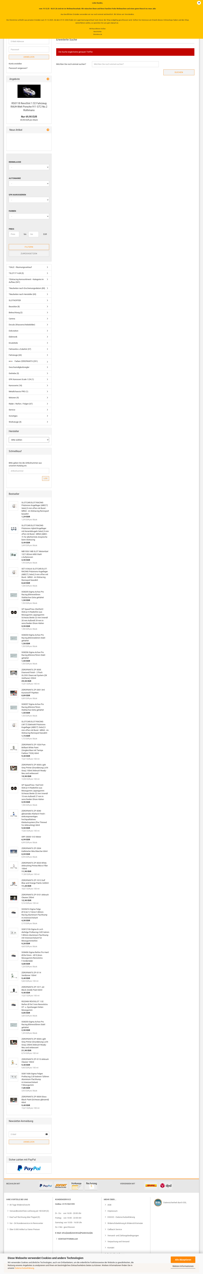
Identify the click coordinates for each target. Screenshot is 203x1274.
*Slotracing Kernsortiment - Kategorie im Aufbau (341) (26, 282)
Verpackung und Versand (118, 1243)
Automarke (15, 180)
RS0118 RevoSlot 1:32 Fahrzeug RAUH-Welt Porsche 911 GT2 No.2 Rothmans (29, 108)
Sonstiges (13, 417)
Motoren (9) (14, 399)
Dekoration (13, 332)
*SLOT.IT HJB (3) (16, 275)
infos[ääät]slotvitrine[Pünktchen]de (77, 1234)
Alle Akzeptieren (183, 1259)
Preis (11, 230)
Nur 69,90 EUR (29, 118)
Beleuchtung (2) (16, 314)
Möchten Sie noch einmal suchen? (71, 66)
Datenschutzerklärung (24, 1268)
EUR (44, 236)
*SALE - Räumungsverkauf (20, 269)
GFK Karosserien (17, 196)
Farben (12, 213)
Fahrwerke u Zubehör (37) (20, 350)
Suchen (179, 74)
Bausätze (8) (14, 308)
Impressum (112, 1212)
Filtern (29, 248)
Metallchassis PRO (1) (18, 393)
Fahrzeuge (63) (15, 356)
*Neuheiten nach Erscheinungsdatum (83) (27, 290)
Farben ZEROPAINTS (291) (23, 363)
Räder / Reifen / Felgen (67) (21, 405)
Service (12, 411)
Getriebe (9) (14, 375)
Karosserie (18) (15, 387)
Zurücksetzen (29, 255)
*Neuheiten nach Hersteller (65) (22, 296)
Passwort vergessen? (18, 70)
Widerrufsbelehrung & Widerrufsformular (125, 1225)
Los (45, 480)
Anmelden (29, 59)
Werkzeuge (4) (15, 423)
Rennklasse (15, 163)
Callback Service (114, 1231)
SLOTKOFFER (15, 302)
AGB (109, 1206)
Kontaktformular (68, 1240)
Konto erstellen (15, 65)
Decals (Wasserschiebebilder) (22, 326)
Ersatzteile (13, 344)
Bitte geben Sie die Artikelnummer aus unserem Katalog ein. (25, 465)
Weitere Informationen (183, 1266)
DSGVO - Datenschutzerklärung (121, 1218)
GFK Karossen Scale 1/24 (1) (21, 381)
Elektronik (13, 338)
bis (25, 236)
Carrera (12, 320)
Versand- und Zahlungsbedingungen (123, 1237)
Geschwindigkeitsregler (19, 369)
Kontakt (110, 1249)
